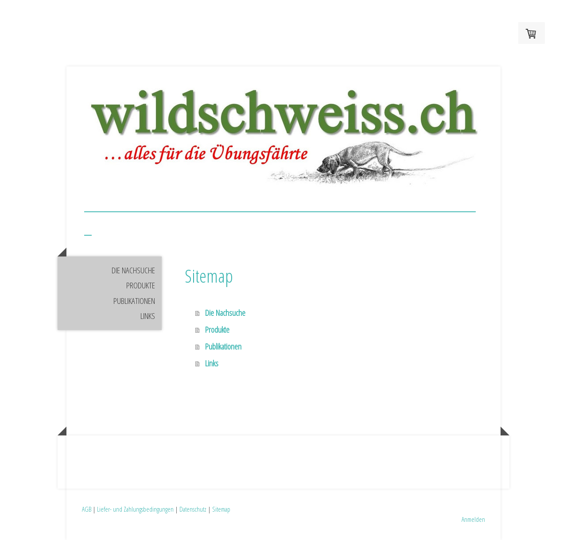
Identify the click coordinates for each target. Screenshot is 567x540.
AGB (86, 509)
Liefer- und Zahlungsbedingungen (135, 509)
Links (147, 316)
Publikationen (134, 301)
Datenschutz (192, 509)
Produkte (140, 285)
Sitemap (221, 509)
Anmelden (473, 519)
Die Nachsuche (133, 270)
